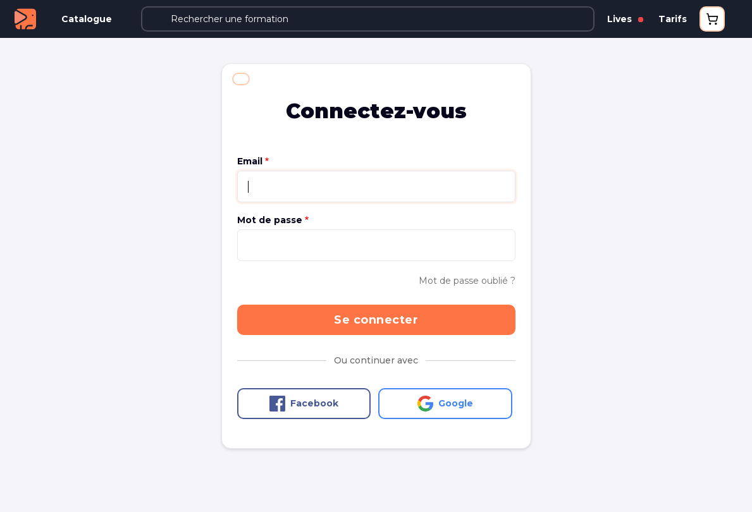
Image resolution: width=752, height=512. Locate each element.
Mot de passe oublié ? (467, 280)
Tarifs (672, 19)
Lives (625, 19)
